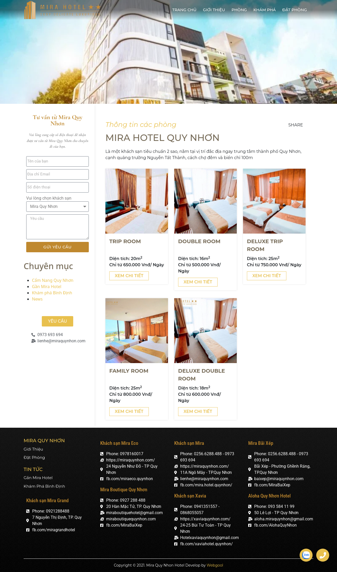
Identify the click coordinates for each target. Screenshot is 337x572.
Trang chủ (184, 9)
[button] (57, 321)
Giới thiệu (214, 9)
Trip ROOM (125, 241)
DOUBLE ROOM (199, 241)
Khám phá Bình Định (52, 293)
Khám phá (264, 9)
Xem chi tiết (129, 275)
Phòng (239, 9)
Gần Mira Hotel (46, 286)
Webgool (215, 565)
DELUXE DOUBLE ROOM (201, 375)
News (37, 299)
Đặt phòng (294, 9)
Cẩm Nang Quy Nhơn (52, 280)
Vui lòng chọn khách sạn (48, 198)
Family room (129, 371)
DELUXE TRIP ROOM (265, 245)
